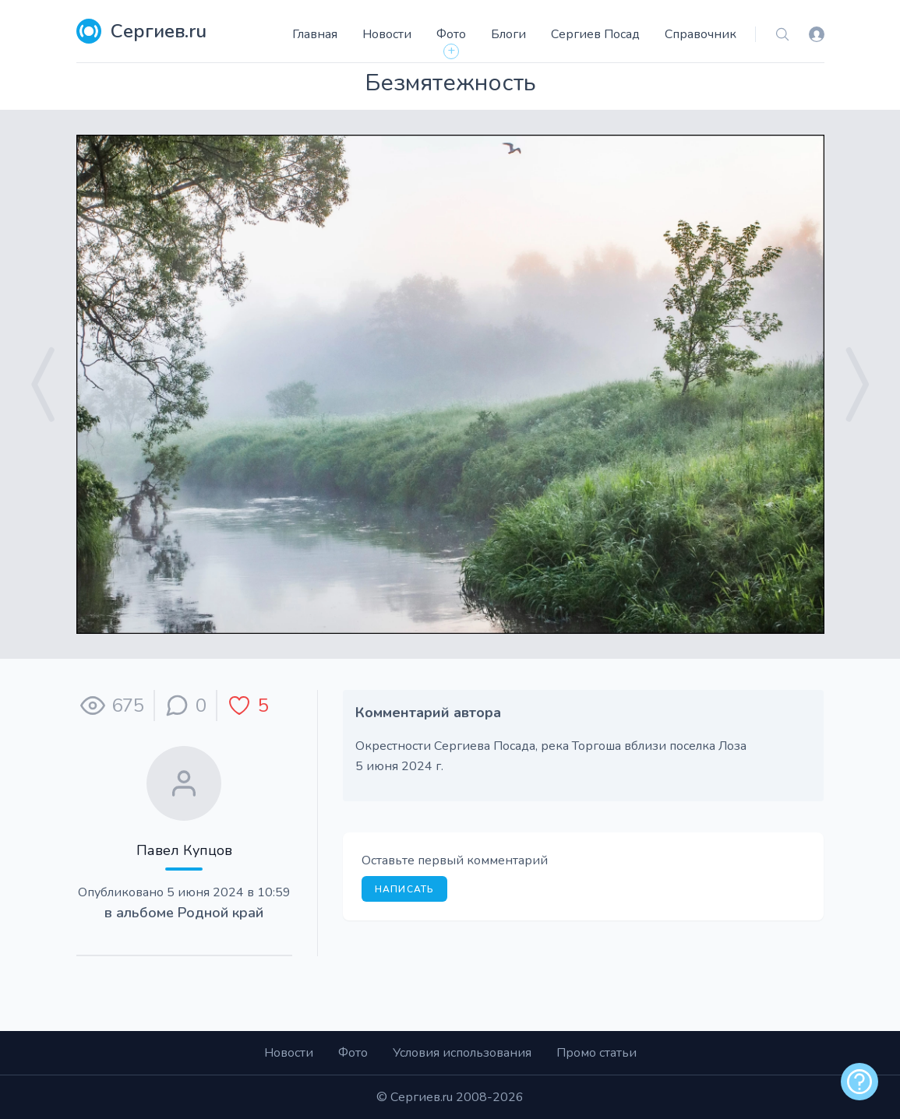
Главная (314, 34)
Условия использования (462, 1052)
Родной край (220, 912)
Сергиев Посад (595, 34)
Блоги (508, 34)
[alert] (859, 1081)
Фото (451, 34)
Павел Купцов (184, 850)
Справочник (700, 34)
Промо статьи (596, 1052)
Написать (405, 889)
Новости (386, 34)
